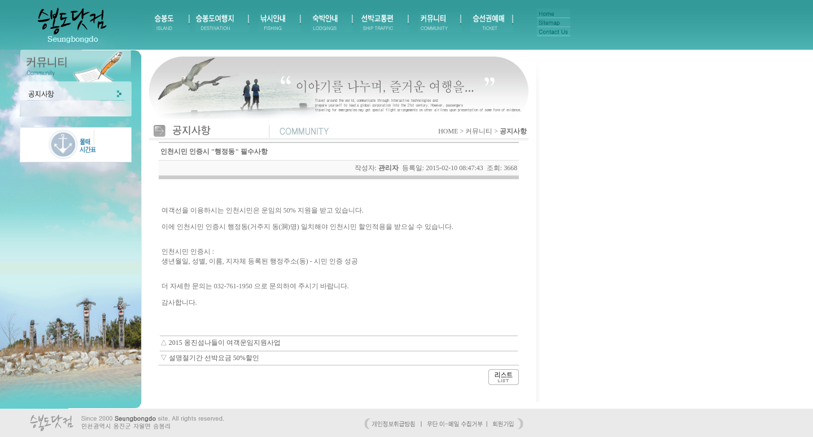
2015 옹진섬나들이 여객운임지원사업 (225, 343)
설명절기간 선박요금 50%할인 (214, 358)
